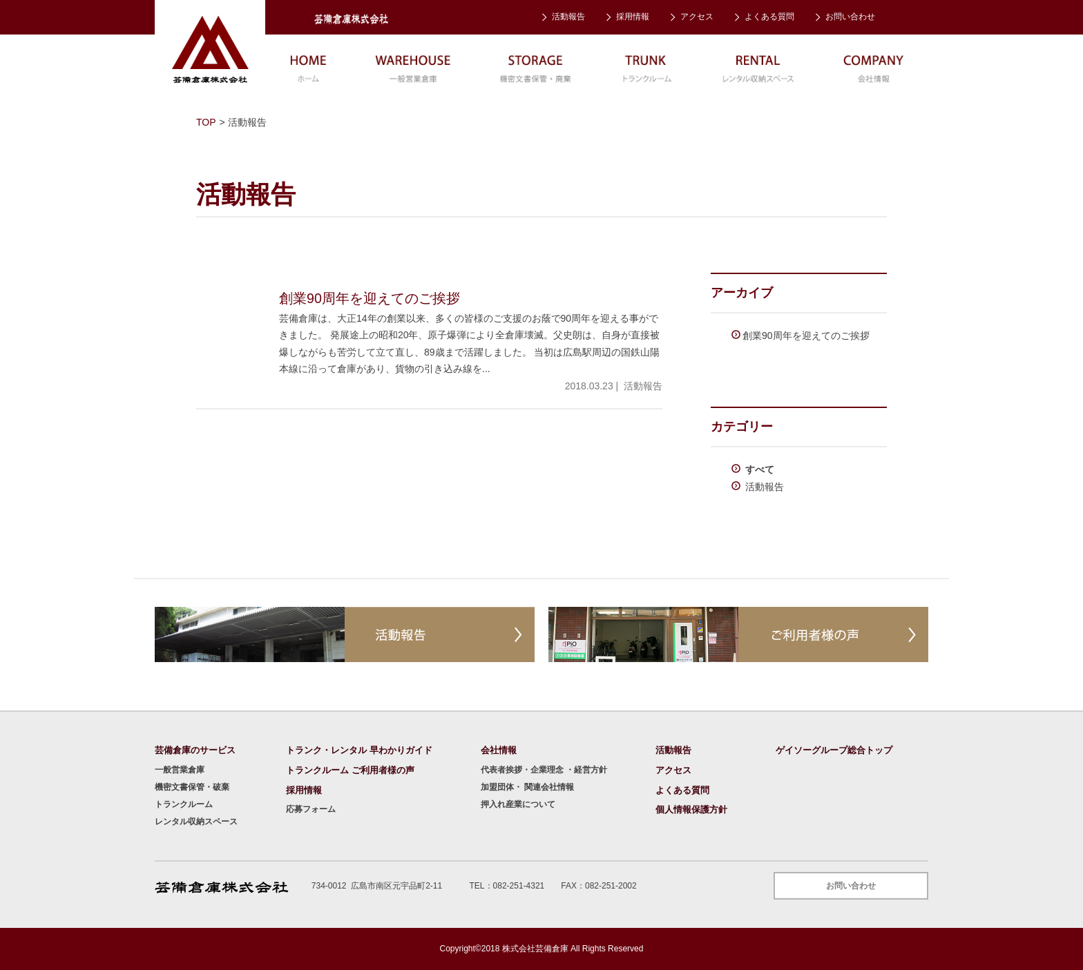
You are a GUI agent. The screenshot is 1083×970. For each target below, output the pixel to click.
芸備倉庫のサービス (195, 750)
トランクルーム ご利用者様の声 (350, 770)
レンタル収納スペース (196, 821)
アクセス (696, 16)
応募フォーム (311, 809)
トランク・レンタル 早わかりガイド (359, 750)
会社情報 (499, 750)
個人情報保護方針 (691, 809)
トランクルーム (184, 804)
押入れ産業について (518, 804)
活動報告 (568, 16)
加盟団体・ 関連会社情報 (527, 787)
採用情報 (632, 16)
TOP (206, 122)
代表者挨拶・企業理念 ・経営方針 (544, 770)
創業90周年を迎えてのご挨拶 (806, 335)
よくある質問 (769, 16)
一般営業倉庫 (179, 770)
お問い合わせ (850, 16)
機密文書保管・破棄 (192, 787)
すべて (758, 469)
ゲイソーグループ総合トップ (834, 750)
